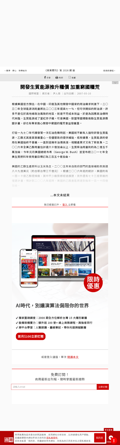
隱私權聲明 (52, 438)
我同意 (99, 438)
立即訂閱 (102, 386)
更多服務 (108, 430)
